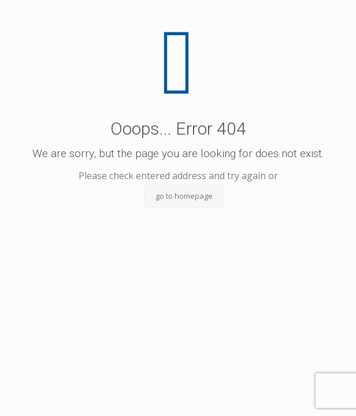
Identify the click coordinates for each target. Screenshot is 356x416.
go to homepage (184, 196)
